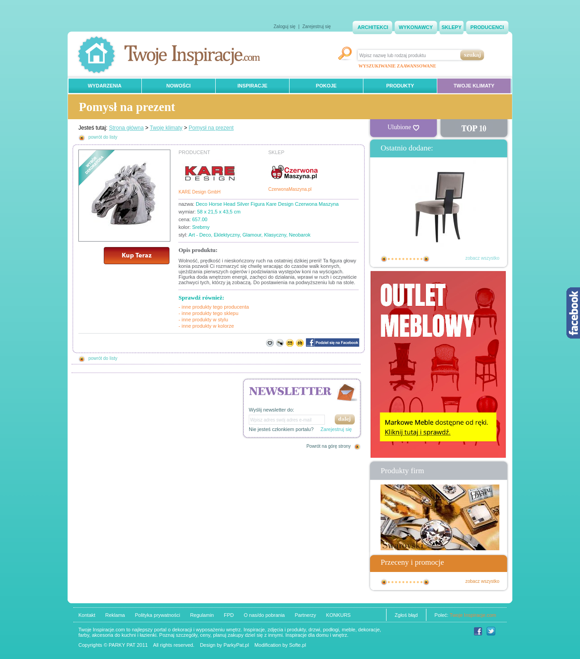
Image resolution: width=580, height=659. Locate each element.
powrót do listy (102, 137)
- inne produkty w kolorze (206, 326)
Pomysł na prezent (210, 128)
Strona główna (126, 128)
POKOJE (326, 85)
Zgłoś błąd (406, 615)
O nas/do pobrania (264, 615)
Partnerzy (305, 615)
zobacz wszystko (482, 258)
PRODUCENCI (487, 27)
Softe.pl (297, 645)
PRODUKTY (400, 85)
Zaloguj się (284, 26)
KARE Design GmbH (200, 191)
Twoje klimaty (166, 128)
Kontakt (86, 615)
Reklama (115, 615)
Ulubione (403, 127)
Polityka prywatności (157, 615)
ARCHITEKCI (373, 27)
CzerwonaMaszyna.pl (290, 189)
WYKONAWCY (416, 27)
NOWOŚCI (178, 85)
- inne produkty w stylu (203, 319)
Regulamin (202, 615)
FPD (229, 615)
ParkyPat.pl (236, 645)
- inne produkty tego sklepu (208, 313)
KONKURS (338, 615)
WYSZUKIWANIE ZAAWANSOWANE (397, 65)
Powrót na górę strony (328, 446)
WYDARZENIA (105, 85)
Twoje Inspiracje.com (473, 615)
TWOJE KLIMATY (474, 85)
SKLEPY (451, 27)
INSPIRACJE (252, 85)
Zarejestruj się (316, 26)
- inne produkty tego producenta (214, 307)
